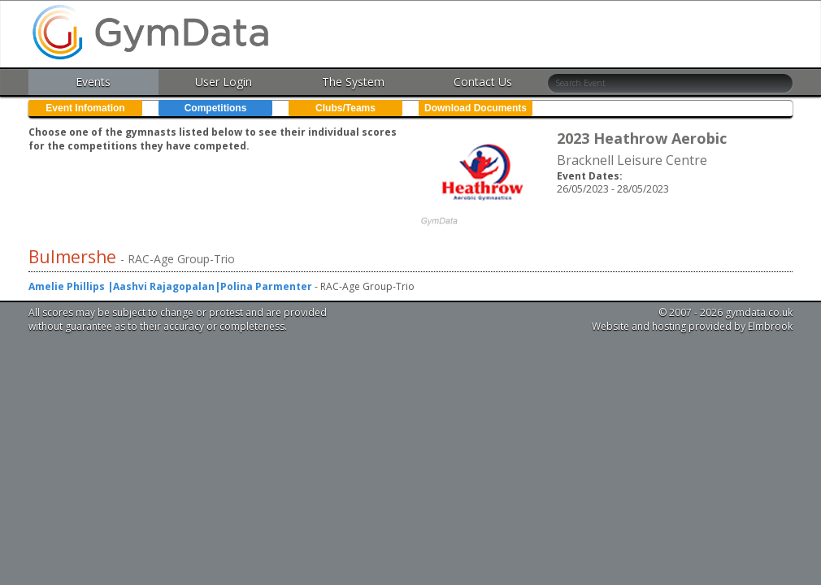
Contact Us (483, 81)
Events (93, 81)
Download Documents (475, 108)
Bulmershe (74, 256)
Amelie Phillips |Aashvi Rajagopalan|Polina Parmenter (170, 286)
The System (353, 81)
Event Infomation (85, 108)
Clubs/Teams (345, 108)
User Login (223, 81)
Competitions (216, 108)
